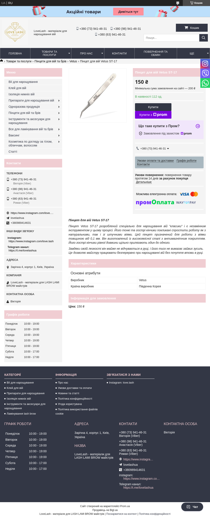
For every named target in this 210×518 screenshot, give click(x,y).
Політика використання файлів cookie (77, 411)
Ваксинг (14, 135)
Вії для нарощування (23, 82)
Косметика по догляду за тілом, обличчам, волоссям (30, 143)
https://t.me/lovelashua (22, 250)
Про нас (86, 53)
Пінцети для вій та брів (50, 61)
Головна (15, 53)
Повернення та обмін (156, 53)
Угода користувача (70, 404)
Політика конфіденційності (75, 398)
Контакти (119, 53)
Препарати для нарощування (26, 393)
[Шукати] (203, 38)
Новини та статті (68, 393)
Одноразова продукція (24, 106)
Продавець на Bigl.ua (105, 510)
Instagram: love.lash (121, 382)
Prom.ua (125, 506)
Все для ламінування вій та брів (31, 129)
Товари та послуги (49, 53)
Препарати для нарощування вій (31, 100)
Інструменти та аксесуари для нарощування (29, 121)
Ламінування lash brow (21, 413)
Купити (153, 107)
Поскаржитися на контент (121, 513)
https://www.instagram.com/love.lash (32, 213)
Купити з (153, 115)
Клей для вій (17, 88)
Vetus (73, 61)
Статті (13, 151)
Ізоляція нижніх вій (21, 94)
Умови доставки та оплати (75, 388)
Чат (192, 507)
